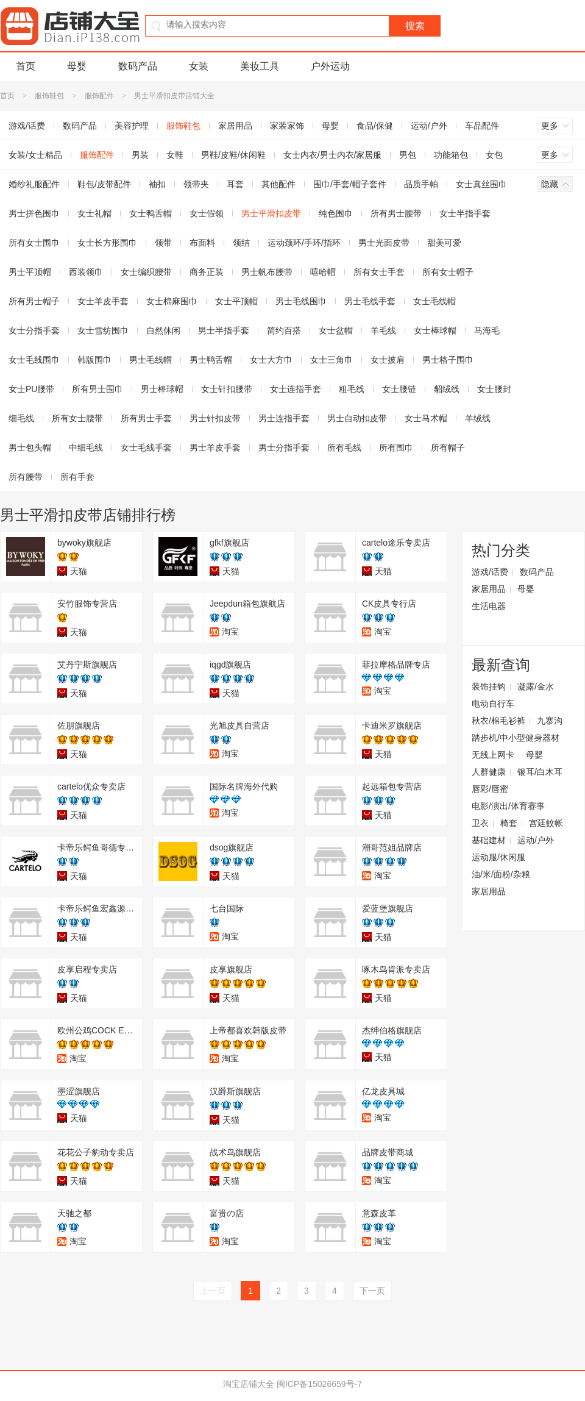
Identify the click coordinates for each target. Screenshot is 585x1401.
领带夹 (196, 184)
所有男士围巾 (97, 389)
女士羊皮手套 (103, 301)
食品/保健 (374, 125)
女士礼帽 (94, 213)
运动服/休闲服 (498, 857)
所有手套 (77, 477)
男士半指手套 (223, 330)
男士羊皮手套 (215, 447)
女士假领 (207, 213)
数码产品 (137, 66)
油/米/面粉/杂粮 (501, 874)
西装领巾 (86, 272)
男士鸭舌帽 (211, 360)
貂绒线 (446, 389)
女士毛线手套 (146, 447)
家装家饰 (287, 125)
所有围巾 (396, 447)
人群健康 (489, 772)
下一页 (372, 1291)
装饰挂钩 (489, 686)
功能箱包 (451, 155)
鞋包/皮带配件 (104, 184)
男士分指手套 (284, 447)
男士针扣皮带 (215, 418)
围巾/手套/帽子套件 (349, 184)
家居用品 (235, 125)
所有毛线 (344, 447)
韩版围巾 (94, 360)
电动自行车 (493, 703)
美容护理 (132, 125)
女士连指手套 (295, 389)
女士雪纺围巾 (103, 330)
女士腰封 (494, 389)
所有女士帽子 (447, 272)
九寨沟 (549, 720)
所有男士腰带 (396, 213)
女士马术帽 (426, 418)
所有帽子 (448, 447)
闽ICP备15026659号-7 (319, 1384)
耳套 (235, 184)
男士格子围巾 (447, 360)
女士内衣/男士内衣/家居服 (332, 155)
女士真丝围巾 (481, 184)
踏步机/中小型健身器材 (515, 738)
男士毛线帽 (150, 360)
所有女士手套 (379, 272)
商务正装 (207, 272)
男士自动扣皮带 (357, 418)
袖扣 (157, 184)
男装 (140, 155)
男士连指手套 (284, 418)
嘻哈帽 (323, 272)
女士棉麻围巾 (171, 301)
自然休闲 (163, 330)
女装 (198, 66)
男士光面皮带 (384, 243)
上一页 (212, 1291)
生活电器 (489, 606)
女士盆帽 (336, 330)
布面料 (202, 243)
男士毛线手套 (369, 301)
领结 (241, 243)
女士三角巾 (331, 360)
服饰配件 (99, 95)
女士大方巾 (271, 360)
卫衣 (480, 823)
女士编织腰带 (146, 272)
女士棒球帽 (435, 330)
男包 (407, 155)
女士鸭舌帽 (150, 213)
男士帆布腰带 (266, 272)
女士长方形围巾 (107, 243)
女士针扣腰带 (226, 389)
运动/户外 (429, 125)
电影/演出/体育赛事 (508, 806)
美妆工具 (259, 66)
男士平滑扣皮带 (271, 213)
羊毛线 (383, 330)
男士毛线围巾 (301, 301)
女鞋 (174, 155)
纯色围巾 (336, 213)
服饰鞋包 (49, 95)
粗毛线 (351, 389)
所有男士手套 (146, 418)
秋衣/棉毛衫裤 (498, 720)
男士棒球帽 (162, 389)
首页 (25, 66)
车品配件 (482, 125)
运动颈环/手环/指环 (304, 243)
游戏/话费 (490, 572)
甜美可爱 (444, 243)
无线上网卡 (493, 755)
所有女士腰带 (77, 418)
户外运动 (330, 66)
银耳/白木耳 (539, 772)
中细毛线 (86, 447)
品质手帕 (421, 184)
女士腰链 (399, 389)
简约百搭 (284, 330)
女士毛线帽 (434, 301)
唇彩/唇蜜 (490, 789)
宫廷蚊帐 (546, 823)
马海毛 (487, 330)
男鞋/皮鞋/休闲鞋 (233, 155)
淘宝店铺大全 (248, 1384)
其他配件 (278, 184)
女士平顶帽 (236, 301)
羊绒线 (478, 418)
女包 (494, 155)
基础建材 (489, 840)
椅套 (508, 823)
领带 (163, 243)
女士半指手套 (465, 213)
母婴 (77, 66)
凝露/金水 (535, 686)
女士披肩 (387, 360)
